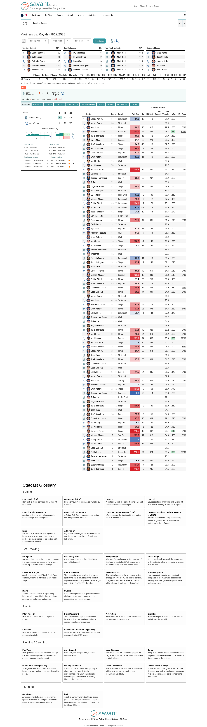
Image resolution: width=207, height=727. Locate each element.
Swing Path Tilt (113, 572)
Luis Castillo (162, 57)
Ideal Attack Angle (30, 572)
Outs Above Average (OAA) (34, 666)
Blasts (25, 591)
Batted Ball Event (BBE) (75, 512)
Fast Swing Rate (71, 557)
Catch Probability (114, 666)
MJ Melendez (38, 69)
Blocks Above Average (158, 666)
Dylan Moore (96, 140)
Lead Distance (112, 650)
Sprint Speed (28, 694)
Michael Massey (98, 199)
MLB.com (124, 719)
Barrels (109, 499)
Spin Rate (152, 614)
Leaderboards (107, 15)
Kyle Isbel (95, 127)
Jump (150, 650)
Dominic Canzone (80, 69)
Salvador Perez (38, 61)
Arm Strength (70, 650)
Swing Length (112, 557)
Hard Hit (151, 499)
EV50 (24, 531)
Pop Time (26, 650)
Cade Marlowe (97, 152)
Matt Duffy (95, 161)
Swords (67, 591)
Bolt (66, 694)
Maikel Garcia (96, 123)
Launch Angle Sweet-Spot (34, 512)
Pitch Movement (71, 614)
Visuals (81, 15)
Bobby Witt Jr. (97, 119)
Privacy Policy (98, 719)
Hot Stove (48, 15)
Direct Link (26, 99)
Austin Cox (161, 65)
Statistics (92, 15)
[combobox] (159, 6)
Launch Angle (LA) (72, 499)
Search (70, 15)
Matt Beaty (95, 241)
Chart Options (99, 41)
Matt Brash (121, 53)
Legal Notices (112, 719)
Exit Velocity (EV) (30, 499)
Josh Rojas (95, 266)
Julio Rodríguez (38, 53)
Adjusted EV (69, 531)
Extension (27, 630)
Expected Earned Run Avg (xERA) (79, 630)
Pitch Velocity (28, 614)
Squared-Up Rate (155, 572)
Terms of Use (84, 719)
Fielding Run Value (72, 666)
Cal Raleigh (37, 57)
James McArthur (164, 61)
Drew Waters (78, 61)
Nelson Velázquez (81, 65)
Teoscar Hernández (99, 178)
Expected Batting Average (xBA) (120, 512)
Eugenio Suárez (97, 186)
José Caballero (97, 144)
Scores (60, 15)
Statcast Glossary (39, 485)
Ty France (95, 182)
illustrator (36, 15)
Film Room (134, 104)
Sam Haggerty (97, 148)
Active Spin (111, 614)
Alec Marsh (162, 53)
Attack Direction (71, 572)
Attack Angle (153, 557)
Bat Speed (27, 557)
